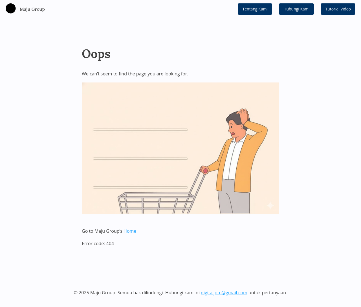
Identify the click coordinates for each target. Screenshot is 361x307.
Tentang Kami (255, 9)
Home (130, 231)
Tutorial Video (338, 9)
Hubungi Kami (296, 9)
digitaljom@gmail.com (224, 292)
